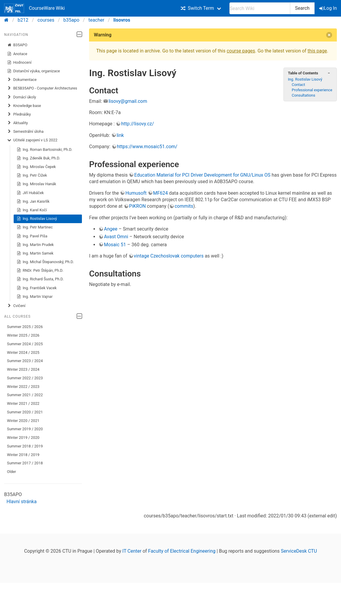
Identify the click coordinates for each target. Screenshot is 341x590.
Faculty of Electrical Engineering (181, 551)
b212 (23, 20)
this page (317, 51)
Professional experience (312, 90)
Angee (110, 229)
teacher (96, 20)
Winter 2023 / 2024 (23, 369)
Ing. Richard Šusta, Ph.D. (40, 279)
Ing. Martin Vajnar (35, 296)
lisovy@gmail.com (128, 101)
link (120, 135)
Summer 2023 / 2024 (25, 361)
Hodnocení (19, 62)
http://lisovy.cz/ (137, 124)
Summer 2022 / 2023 (25, 378)
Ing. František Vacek (37, 288)
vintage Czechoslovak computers (169, 256)
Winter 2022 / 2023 (23, 386)
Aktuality (17, 123)
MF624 (160, 193)
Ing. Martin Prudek (35, 244)
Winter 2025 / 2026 (23, 335)
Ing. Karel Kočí (32, 210)
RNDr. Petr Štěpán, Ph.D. (40, 270)
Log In (328, 8)
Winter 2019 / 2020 (23, 437)
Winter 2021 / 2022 (23, 403)
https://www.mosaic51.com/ (147, 146)
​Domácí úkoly (21, 97)
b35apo (72, 20)
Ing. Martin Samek (35, 253)
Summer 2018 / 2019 (25, 446)
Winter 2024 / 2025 (23, 352)
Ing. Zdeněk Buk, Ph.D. (38, 158)
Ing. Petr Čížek (32, 175)
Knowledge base (24, 105)
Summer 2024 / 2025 (25, 344)
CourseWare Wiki (34, 8)
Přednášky (19, 114)
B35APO (17, 45)
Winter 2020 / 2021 (23, 420)
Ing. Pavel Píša (32, 236)
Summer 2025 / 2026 (25, 326)
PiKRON (137, 206)
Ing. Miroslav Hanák (36, 184)
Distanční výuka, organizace (33, 71)
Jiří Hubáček (30, 193)
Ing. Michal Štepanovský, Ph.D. (45, 262)
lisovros (121, 20)
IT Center (131, 551)
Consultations (303, 95)
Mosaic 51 (115, 244)
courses (45, 20)
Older (11, 471)
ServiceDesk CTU (299, 551)
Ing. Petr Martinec (35, 227)
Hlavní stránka (22, 501)
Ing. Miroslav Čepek (36, 166)
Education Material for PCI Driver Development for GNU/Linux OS (202, 175)
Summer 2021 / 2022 (25, 395)
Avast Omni (116, 236)
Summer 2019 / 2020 (25, 429)
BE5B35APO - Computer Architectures (42, 88)
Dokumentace (22, 79)
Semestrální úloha (25, 131)
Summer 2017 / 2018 (25, 463)
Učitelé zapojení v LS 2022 (32, 140)
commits (184, 206)
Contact (298, 84)
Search (302, 8)
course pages (241, 51)
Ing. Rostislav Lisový (37, 218)
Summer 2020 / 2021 (25, 412)
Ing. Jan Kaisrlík (33, 201)
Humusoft (135, 193)
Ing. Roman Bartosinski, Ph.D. (44, 149)
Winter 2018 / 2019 (23, 455)
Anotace (17, 54)
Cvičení (16, 305)
